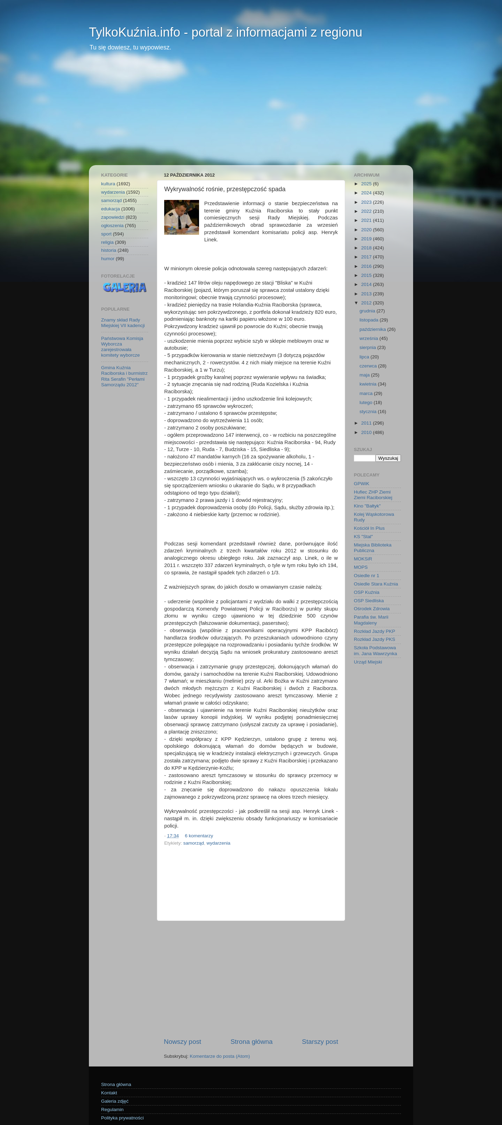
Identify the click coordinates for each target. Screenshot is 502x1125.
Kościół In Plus (369, 528)
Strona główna (251, 1041)
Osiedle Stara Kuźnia (376, 584)
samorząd (193, 843)
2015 (367, 275)
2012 (367, 302)
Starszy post (320, 1041)
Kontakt (109, 1092)
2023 (367, 202)
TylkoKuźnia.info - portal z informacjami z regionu (225, 32)
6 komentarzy (199, 835)
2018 (367, 247)
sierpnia (368, 347)
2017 (367, 256)
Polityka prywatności (122, 1117)
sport (106, 233)
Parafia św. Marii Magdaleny (371, 619)
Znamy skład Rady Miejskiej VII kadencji (123, 322)
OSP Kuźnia (366, 592)
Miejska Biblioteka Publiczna (372, 547)
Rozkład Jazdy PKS (374, 639)
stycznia (368, 411)
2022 (367, 211)
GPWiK (361, 483)
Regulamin (112, 1109)
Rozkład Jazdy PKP (374, 631)
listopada (369, 320)
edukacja (110, 208)
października (373, 329)
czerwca (368, 365)
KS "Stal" (363, 536)
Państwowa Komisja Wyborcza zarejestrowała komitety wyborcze (122, 347)
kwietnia (368, 384)
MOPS (361, 567)
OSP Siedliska (369, 600)
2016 (367, 266)
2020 (367, 229)
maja (365, 375)
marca (366, 393)
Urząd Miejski (368, 662)
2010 (367, 432)
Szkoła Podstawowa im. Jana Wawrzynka (375, 650)
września (369, 338)
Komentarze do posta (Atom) (220, 1056)
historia (108, 250)
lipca (365, 356)
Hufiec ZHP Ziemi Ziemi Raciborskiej (373, 494)
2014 (367, 284)
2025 (367, 183)
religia (107, 242)
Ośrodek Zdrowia (372, 608)
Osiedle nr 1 (366, 575)
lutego (366, 402)
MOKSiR (363, 558)
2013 (367, 293)
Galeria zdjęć (115, 1101)
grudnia (367, 310)
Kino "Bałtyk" (367, 506)
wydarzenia (218, 843)
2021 (367, 220)
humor (107, 258)
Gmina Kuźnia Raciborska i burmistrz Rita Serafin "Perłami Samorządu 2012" (124, 376)
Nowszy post (182, 1041)
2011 (367, 423)
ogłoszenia (112, 225)
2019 (367, 238)
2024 (367, 192)
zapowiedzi (112, 217)
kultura (108, 183)
